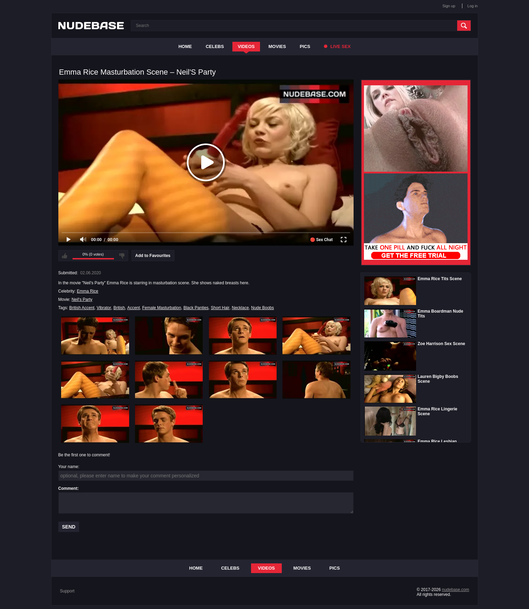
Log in (473, 6)
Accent (133, 307)
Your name (68, 466)
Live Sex (337, 46)
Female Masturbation (161, 307)
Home (185, 46)
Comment (67, 488)
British (119, 307)
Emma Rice (87, 291)
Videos (246, 46)
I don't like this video (122, 255)
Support (67, 591)
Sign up (448, 6)
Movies (277, 46)
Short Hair (220, 307)
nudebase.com (455, 589)
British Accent (82, 307)
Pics (305, 46)
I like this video (64, 255)
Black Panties (196, 307)
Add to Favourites (153, 255)
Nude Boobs (262, 307)
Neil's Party (81, 299)
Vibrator (104, 307)
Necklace (240, 307)
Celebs (215, 46)
